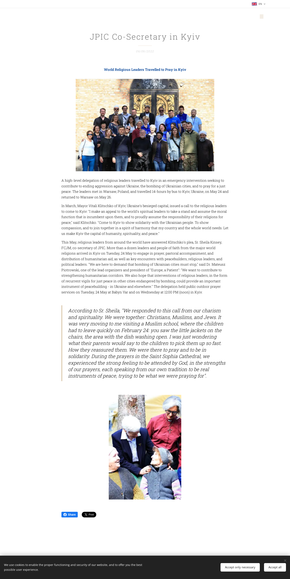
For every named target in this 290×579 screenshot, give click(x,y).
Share (69, 514)
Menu (261, 16)
